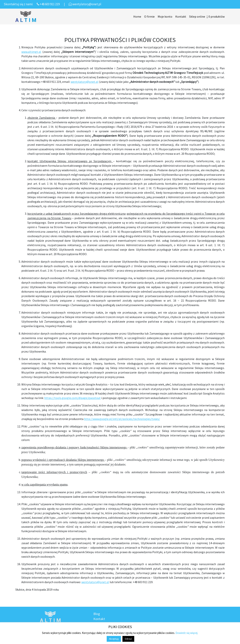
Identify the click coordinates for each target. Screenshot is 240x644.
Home (137, 16)
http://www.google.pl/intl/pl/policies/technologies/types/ (122, 419)
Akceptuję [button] (114, 638)
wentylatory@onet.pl (84, 82)
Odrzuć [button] (128, 638)
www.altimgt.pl (31, 52)
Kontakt (180, 16)
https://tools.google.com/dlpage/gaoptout (72, 398)
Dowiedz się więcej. (187, 633)
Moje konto (165, 16)
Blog (96, 614)
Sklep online (197, 16)
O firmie (149, 16)
